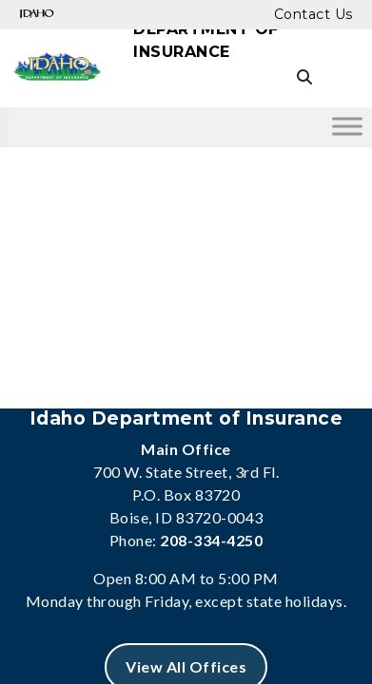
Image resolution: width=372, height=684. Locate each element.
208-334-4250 (211, 540)
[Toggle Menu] (347, 126)
